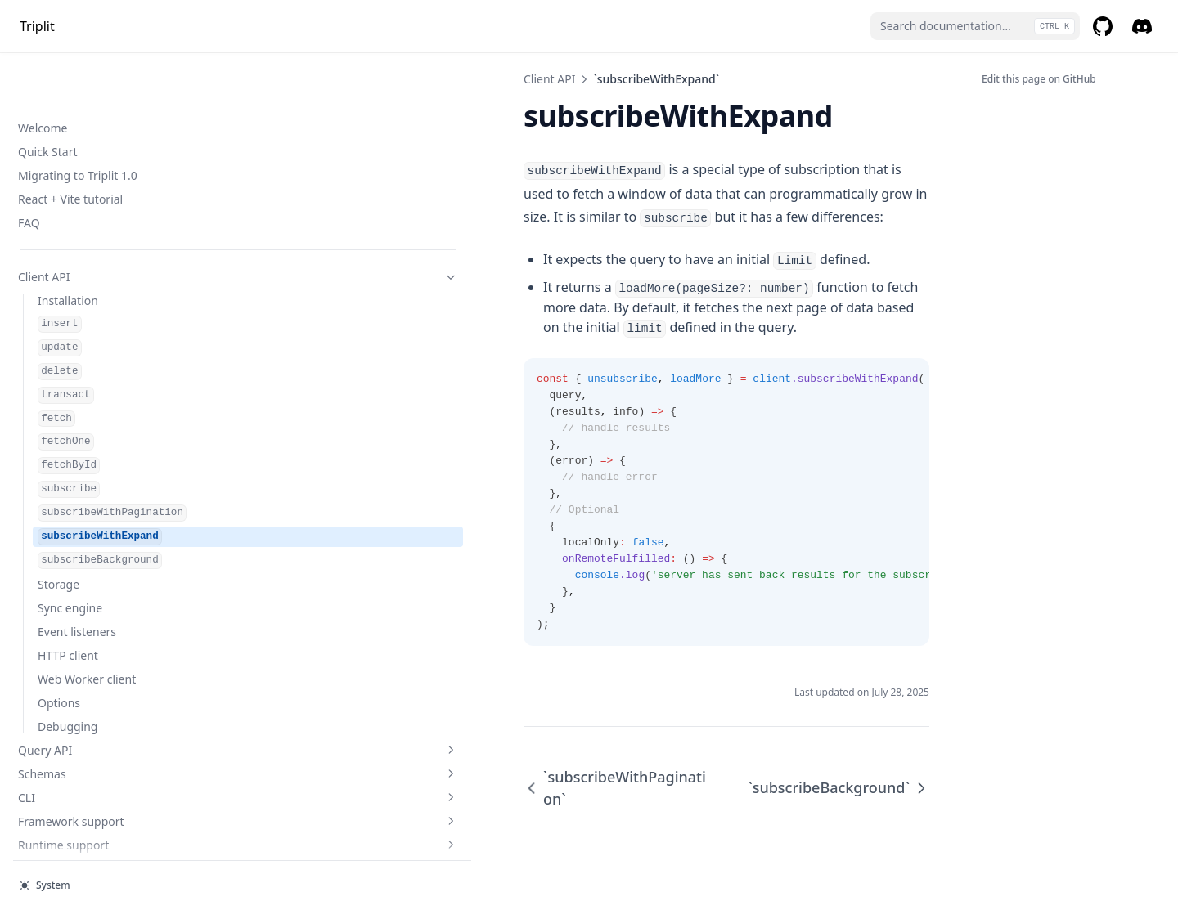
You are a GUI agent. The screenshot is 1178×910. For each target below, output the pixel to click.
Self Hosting (50, 824)
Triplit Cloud (100, 628)
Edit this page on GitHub (1039, 79)
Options (59, 462)
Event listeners (77, 391)
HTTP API (43, 848)
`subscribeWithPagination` (351, 734)
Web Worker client (87, 438)
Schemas (100, 533)
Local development (68, 753)
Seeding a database (71, 777)
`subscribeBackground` (838, 734)
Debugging (67, 486)
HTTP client (68, 415)
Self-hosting (100, 706)
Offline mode (53, 729)
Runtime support (100, 604)
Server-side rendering (76, 801)
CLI (100, 557)
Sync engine (70, 367)
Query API (100, 510)
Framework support (100, 581)
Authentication (100, 652)
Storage (58, 344)
